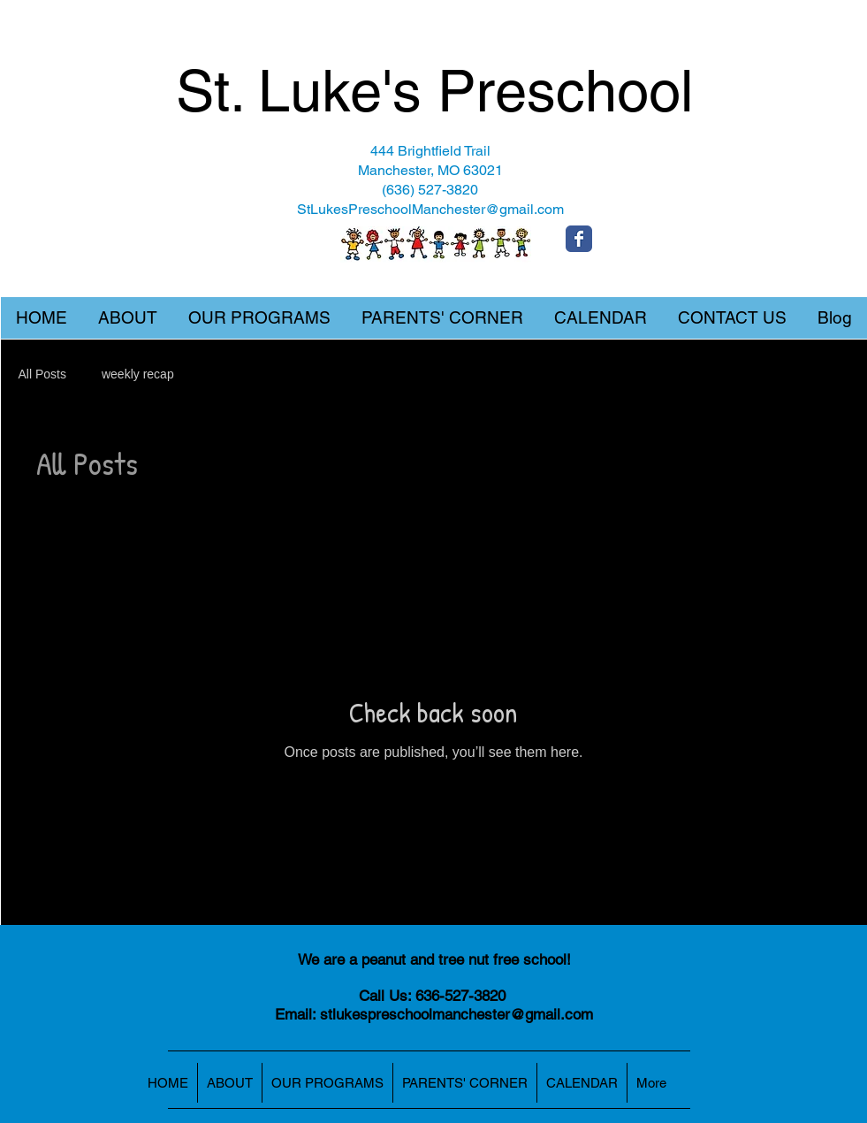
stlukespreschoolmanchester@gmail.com (456, 1014)
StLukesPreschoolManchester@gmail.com (430, 209)
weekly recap (138, 374)
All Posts (42, 374)
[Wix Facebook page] (579, 238)
